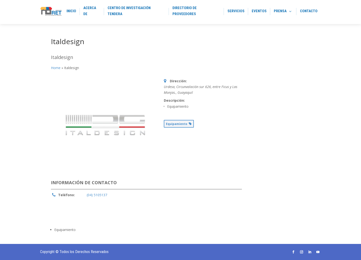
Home (56, 67)
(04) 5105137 (97, 195)
